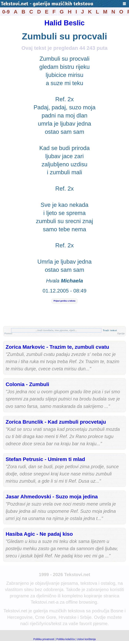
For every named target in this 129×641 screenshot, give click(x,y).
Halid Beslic (64, 23)
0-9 (6, 12)
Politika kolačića (65, 639)
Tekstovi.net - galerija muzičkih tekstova (47, 4)
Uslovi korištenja (86, 639)
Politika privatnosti (43, 639)
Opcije (121, 333)
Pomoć (8, 333)
